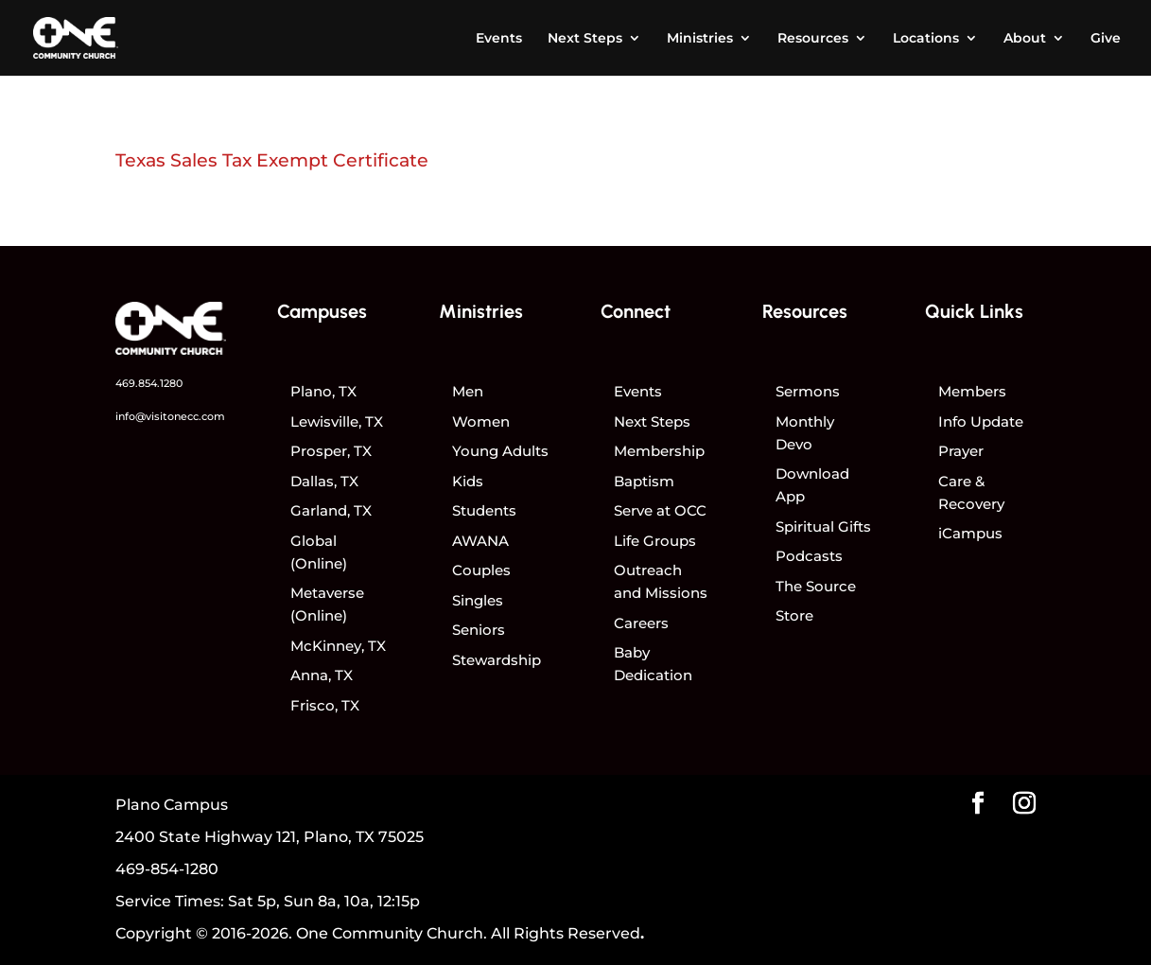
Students (484, 510)
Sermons (808, 391)
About (1024, 38)
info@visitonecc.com (170, 416)
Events (499, 38)
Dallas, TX (324, 481)
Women (481, 421)
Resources (812, 38)
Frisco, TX (324, 705)
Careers (641, 623)
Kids (467, 481)
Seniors (478, 630)
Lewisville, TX (336, 421)
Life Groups (655, 541)
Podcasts (809, 556)
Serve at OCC (660, 510)
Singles (477, 600)
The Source (816, 586)
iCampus (970, 533)
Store (794, 615)
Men (467, 391)
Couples (481, 570)
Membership (659, 451)
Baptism (644, 481)
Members (972, 391)
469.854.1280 (149, 383)
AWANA (480, 541)
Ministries (700, 38)
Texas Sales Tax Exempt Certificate (271, 160)
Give (1105, 38)
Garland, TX (331, 510)
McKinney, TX (338, 646)
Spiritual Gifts (823, 526)
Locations (926, 38)
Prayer (961, 451)
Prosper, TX (331, 451)
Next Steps (585, 38)
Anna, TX (321, 675)
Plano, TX (323, 391)
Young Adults (500, 451)
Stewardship (496, 660)
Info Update (980, 421)
